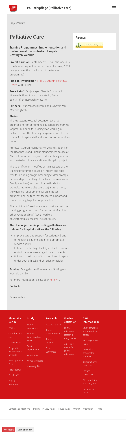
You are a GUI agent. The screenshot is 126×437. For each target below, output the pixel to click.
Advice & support (35, 360)
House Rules (64, 408)
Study (30, 318)
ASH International (91, 320)
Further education (70, 320)
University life (33, 366)
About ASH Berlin (15, 320)
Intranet (76, 408)
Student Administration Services (34, 337)
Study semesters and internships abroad (90, 331)
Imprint (36, 408)
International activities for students (89, 353)
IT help (99, 408)
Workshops (32, 355)
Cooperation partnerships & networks (15, 352)
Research (51, 318)
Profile (12, 327)
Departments (15, 342)
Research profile (53, 324)
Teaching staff (15, 369)
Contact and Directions (19, 408)
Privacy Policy (49, 408)
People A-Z (14, 375)
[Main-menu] (114, 8)
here (52, 279)
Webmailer (88, 408)
